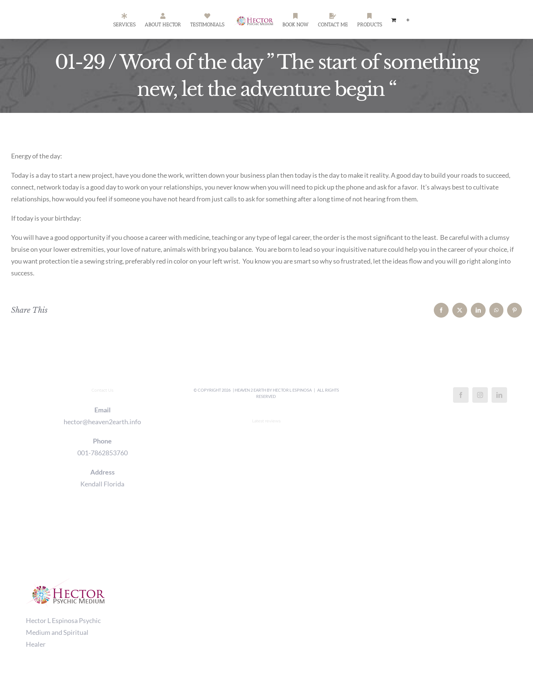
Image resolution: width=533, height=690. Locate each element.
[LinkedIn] (499, 395)
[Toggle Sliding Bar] (407, 19)
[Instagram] (480, 395)
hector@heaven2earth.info (102, 422)
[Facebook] (461, 395)
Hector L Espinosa (292, 390)
